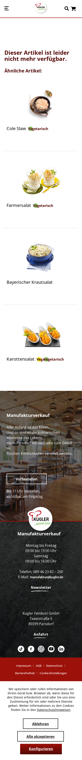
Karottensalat (21, 359)
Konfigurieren (41, 748)
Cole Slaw (16, 128)
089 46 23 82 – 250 (48, 571)
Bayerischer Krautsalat (30, 282)
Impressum (23, 666)
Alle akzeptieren (40, 736)
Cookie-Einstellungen (53, 673)
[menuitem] (6, 8)
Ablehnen (40, 723)
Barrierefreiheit (25, 673)
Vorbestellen (27, 479)
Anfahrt (41, 634)
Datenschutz (54, 666)
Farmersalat (19, 205)
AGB (38, 666)
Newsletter (41, 587)
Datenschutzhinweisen (53, 710)
